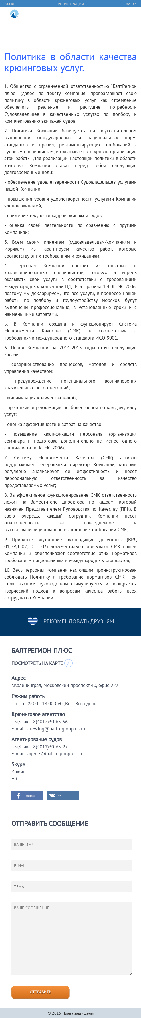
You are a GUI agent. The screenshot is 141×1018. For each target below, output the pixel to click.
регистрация (71, 4)
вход (9, 4)
